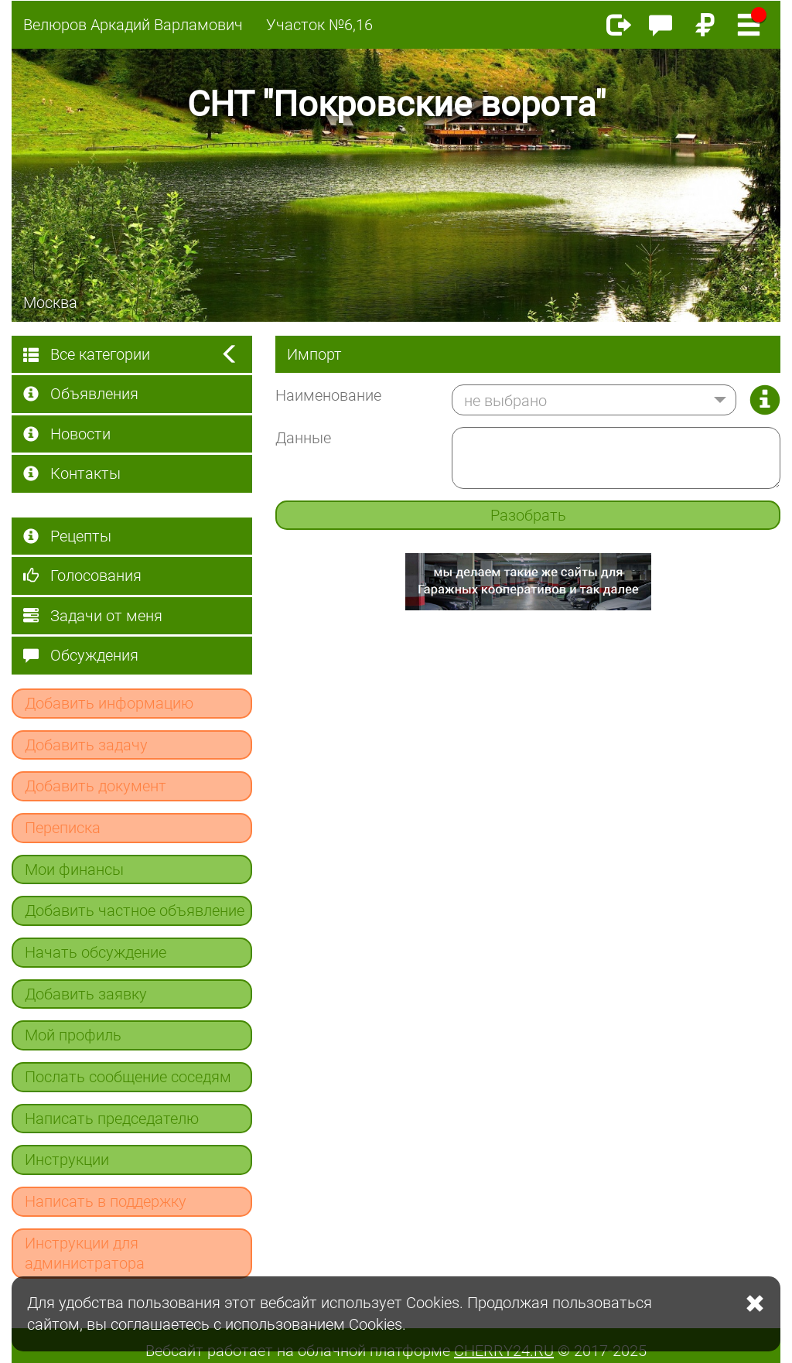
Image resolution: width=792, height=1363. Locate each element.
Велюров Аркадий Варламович (133, 24)
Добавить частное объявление (134, 910)
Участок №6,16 (319, 24)
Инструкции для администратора (85, 1253)
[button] (594, 399)
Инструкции (67, 1159)
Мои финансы (74, 869)
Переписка (63, 827)
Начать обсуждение (95, 952)
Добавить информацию (109, 703)
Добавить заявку (86, 994)
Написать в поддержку (105, 1201)
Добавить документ (95, 786)
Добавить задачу (86, 745)
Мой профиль (73, 1035)
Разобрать (528, 515)
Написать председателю (112, 1118)
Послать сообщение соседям (128, 1077)
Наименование (328, 395)
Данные (303, 438)
